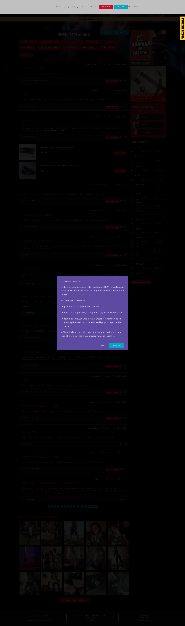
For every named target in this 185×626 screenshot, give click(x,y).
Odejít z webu (100, 345)
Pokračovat (117, 345)
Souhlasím (121, 7)
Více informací (133, 7)
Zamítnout (106, 7)
